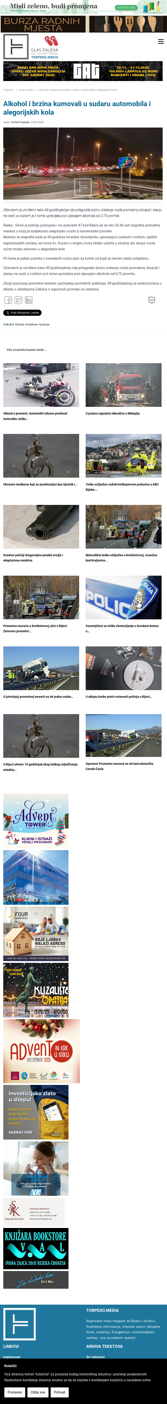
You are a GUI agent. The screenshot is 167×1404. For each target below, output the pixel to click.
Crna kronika (26, 90)
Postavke (15, 1392)
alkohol (9, 324)
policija (45, 324)
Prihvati (59, 1392)
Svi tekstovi (95, 1357)
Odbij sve (38, 1392)
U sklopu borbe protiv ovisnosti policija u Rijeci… (119, 697)
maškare (32, 324)
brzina (20, 324)
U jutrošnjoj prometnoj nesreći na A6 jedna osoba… (38, 697)
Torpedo (8, 90)
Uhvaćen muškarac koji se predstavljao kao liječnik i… (40, 484)
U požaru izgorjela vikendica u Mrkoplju (113, 413)
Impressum (12, 1357)
